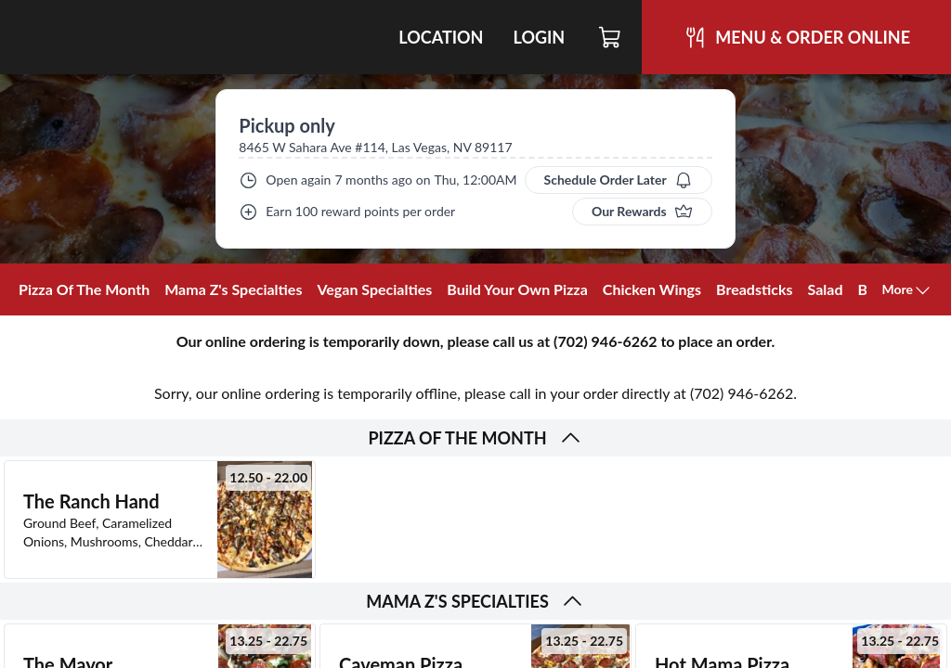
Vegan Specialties (374, 289)
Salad (825, 289)
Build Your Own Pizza (517, 289)
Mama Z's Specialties (233, 289)
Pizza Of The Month (84, 289)
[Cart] (611, 37)
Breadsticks (754, 289)
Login (539, 37)
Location (440, 37)
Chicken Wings (652, 289)
